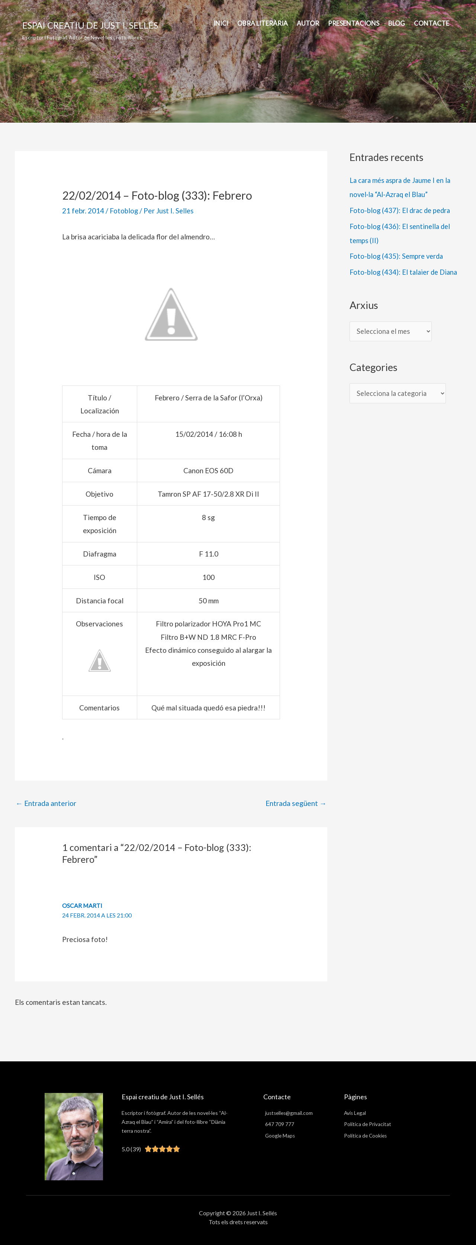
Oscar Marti (82, 905)
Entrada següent (296, 803)
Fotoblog (124, 210)
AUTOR (308, 23)
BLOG (396, 23)
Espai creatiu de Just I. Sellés (90, 25)
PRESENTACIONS (353, 23)
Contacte (431, 23)
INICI (220, 23)
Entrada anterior (46, 803)
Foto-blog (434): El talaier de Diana (405, 272)
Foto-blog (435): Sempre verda (398, 256)
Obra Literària (262, 23)
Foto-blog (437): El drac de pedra (401, 210)
